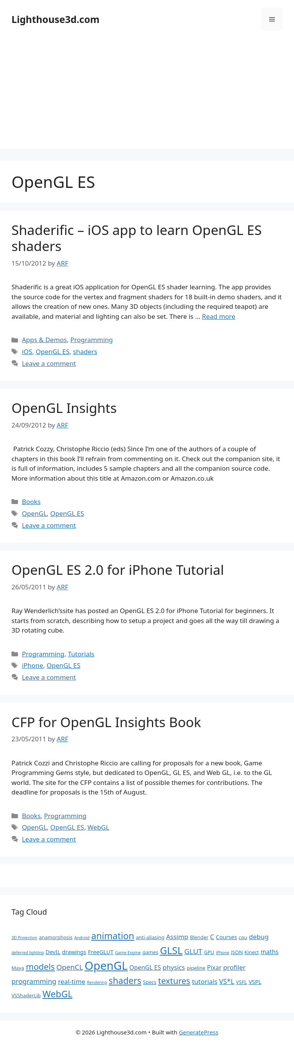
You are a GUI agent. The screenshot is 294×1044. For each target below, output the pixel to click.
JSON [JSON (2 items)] (237, 952)
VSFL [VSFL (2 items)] (241, 982)
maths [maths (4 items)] (270, 952)
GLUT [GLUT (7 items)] (193, 951)
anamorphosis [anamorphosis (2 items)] (56, 937)
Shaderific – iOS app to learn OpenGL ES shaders (136, 238)
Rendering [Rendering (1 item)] (97, 982)
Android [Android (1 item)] (82, 937)
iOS (27, 351)
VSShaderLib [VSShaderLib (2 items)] (26, 995)
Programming (91, 339)
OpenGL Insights (64, 408)
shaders (85, 351)
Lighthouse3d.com (55, 19)
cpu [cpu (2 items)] (243, 937)
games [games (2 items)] (150, 952)
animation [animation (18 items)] (112, 936)
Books (31, 501)
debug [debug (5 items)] (258, 936)
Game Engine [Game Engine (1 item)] (128, 952)
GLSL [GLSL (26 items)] (171, 950)
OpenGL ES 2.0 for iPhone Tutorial (117, 570)
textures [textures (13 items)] (174, 980)
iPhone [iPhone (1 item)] (222, 952)
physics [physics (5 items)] (174, 967)
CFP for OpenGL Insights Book (106, 722)
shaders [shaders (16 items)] (125, 981)
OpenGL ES (52, 351)
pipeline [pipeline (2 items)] (196, 967)
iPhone (32, 665)
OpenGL (34, 513)
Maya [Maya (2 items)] (17, 967)
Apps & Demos (44, 339)
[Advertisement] (147, 95)
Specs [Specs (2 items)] (150, 982)
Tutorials (81, 653)
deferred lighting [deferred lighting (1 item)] (27, 952)
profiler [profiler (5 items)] (234, 967)
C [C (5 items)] (212, 936)
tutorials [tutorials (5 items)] (204, 981)
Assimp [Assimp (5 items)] (177, 936)
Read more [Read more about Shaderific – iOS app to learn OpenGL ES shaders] (218, 316)
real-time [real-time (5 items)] (71, 981)
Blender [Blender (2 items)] (199, 937)
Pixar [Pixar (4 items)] (214, 967)
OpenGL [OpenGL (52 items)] (106, 965)
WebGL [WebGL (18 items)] (57, 994)
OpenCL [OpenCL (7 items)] (69, 967)
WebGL (98, 827)
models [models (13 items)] (40, 966)
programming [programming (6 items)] (33, 981)
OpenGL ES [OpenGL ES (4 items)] (145, 967)
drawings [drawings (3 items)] (74, 952)
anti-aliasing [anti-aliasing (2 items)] (150, 937)
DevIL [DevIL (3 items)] (53, 952)
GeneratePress (198, 1032)
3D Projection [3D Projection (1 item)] (24, 937)
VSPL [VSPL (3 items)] (254, 981)
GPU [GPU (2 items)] (209, 952)
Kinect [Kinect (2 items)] (251, 952)
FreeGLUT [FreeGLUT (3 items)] (101, 952)
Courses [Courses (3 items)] (226, 937)
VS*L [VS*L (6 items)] (226, 981)
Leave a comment (49, 363)
